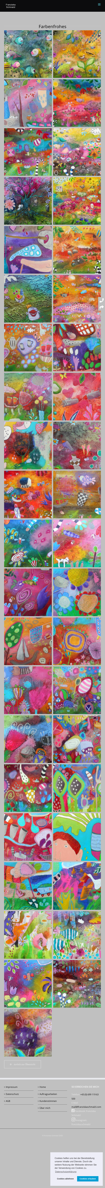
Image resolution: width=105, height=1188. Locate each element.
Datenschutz (12, 1094)
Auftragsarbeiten (48, 1094)
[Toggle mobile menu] (99, 4)
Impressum (12, 1086)
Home (43, 1086)
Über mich (45, 1107)
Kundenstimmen (48, 1101)
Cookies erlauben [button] (88, 1179)
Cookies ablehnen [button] (65, 1179)
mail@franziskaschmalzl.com (86, 1106)
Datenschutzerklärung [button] (65, 1172)
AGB (8, 1101)
